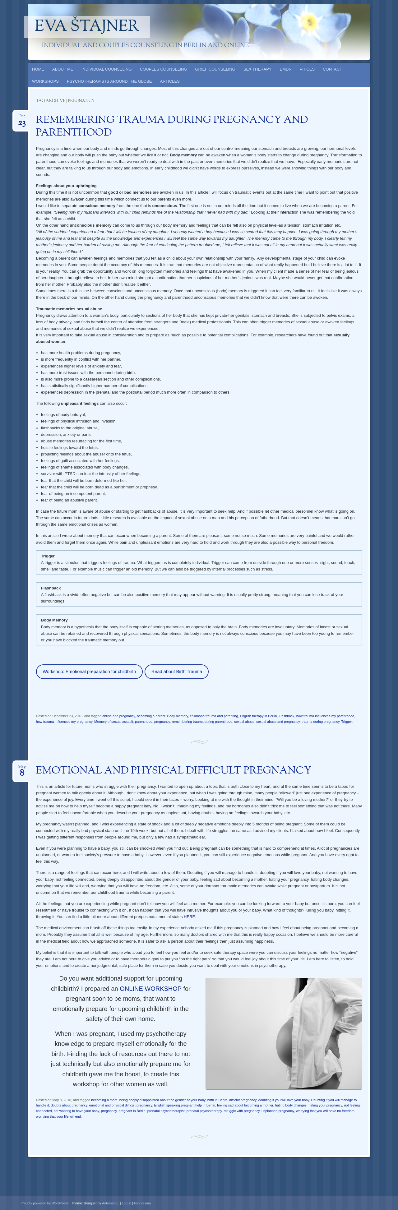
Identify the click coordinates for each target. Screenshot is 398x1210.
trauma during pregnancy (320, 721)
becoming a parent (151, 716)
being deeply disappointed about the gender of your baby (162, 1100)
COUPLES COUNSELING (163, 69)
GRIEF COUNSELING (215, 69)
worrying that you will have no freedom (325, 1111)
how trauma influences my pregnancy (64, 721)
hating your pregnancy (325, 1105)
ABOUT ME (62, 69)
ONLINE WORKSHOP (151, 988)
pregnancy (162, 721)
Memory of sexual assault (113, 721)
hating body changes (291, 1105)
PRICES (307, 69)
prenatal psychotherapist (166, 1111)
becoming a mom (104, 1100)
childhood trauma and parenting (214, 716)
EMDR (286, 69)
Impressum (142, 1203)
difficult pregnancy (243, 1100)
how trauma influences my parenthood (325, 716)
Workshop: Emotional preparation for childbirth (89, 671)
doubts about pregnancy (69, 1105)
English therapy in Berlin (258, 716)
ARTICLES (170, 81)
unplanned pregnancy (277, 1111)
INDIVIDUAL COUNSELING (106, 69)
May (21, 769)
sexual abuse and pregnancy (278, 721)
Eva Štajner (87, 27)
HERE (189, 916)
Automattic (110, 1203)
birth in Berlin (217, 1100)
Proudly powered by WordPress (44, 1203)
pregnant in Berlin (131, 1111)
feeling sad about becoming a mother (245, 1105)
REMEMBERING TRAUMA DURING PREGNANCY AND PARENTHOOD (172, 127)
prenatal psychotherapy (204, 1111)
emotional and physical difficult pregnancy (120, 1105)
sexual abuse (244, 721)
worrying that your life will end (58, 1116)
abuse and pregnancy (118, 716)
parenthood (143, 721)
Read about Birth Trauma (176, 671)
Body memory (177, 716)
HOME (38, 69)
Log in (126, 1203)
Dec (21, 117)
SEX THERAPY (257, 69)
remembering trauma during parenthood (202, 721)
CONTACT (332, 69)
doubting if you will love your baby (283, 1100)
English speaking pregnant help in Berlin (184, 1105)
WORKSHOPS (45, 81)
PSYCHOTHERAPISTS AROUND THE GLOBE (109, 81)
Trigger (346, 721)
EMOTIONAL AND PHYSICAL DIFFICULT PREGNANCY (174, 771)
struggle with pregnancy (241, 1111)
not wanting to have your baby (76, 1111)
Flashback (286, 716)
